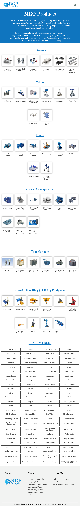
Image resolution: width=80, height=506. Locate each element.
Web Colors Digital (60, 504)
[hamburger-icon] (75, 5)
